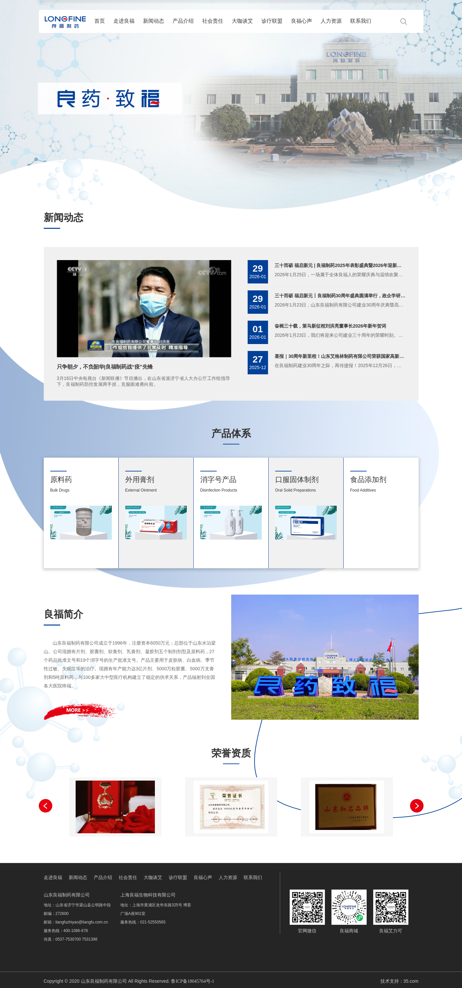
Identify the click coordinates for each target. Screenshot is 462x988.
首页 (99, 21)
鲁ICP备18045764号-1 (192, 981)
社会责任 (212, 21)
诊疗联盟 (271, 21)
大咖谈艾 (242, 21)
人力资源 (331, 21)
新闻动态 (153, 21)
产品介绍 (183, 21)
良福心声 (301, 21)
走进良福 (123, 21)
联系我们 (360, 21)
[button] (417, 806)
